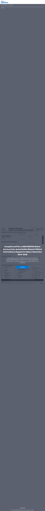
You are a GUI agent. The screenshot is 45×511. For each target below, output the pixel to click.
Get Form (22, 267)
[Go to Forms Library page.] (11, 5)
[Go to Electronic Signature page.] (4, 5)
